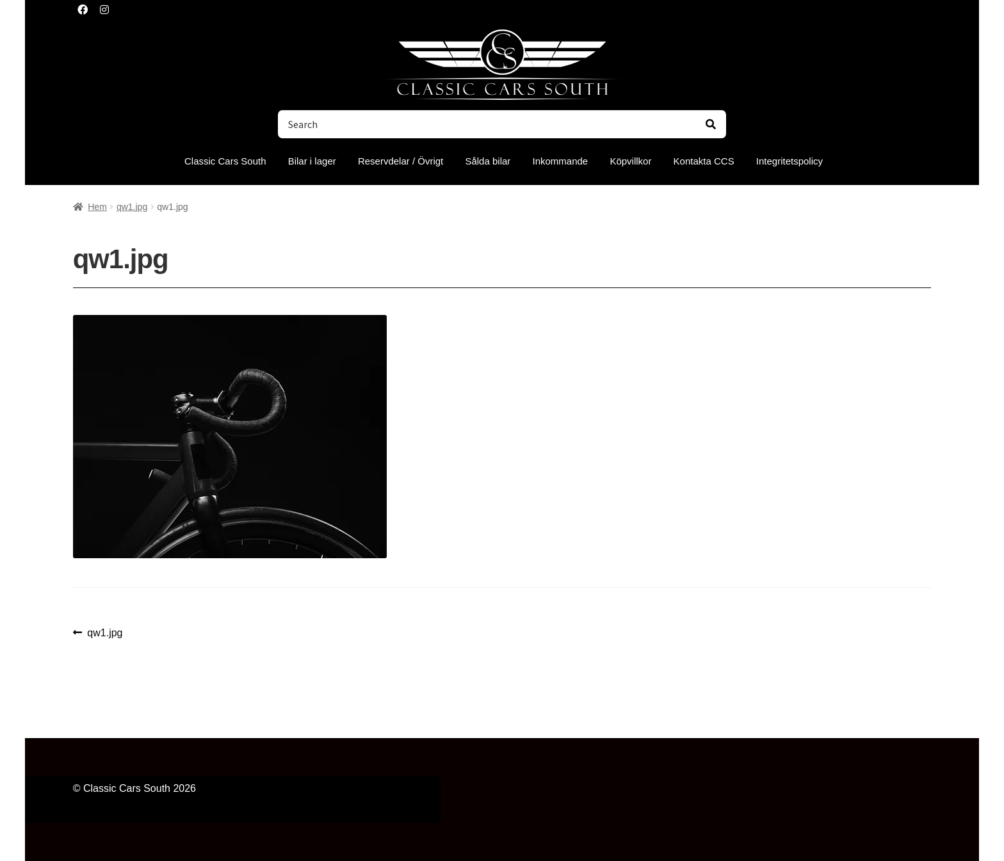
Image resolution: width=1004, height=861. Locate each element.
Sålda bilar (487, 161)
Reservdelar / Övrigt (400, 161)
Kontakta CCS (704, 161)
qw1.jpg (132, 207)
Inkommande (560, 161)
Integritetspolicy (789, 161)
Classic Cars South (225, 161)
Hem (97, 207)
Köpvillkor (630, 161)
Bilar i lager (312, 161)
